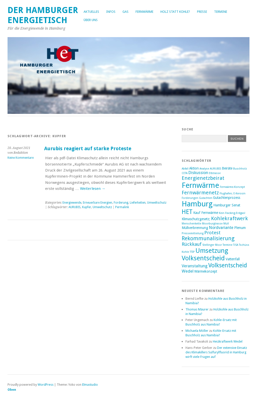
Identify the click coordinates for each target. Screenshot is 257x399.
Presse (202, 12)
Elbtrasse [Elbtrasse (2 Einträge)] (215, 173)
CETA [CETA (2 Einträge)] (184, 173)
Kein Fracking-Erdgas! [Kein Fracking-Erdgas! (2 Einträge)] (232, 213)
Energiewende (71, 202)
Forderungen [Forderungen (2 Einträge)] (190, 198)
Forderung (121, 202)
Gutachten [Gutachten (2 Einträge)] (205, 198)
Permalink (122, 207)
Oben (12, 389)
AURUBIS (75, 207)
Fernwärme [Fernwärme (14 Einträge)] (200, 185)
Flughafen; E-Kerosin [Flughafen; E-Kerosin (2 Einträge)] (232, 193)
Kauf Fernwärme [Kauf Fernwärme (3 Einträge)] (205, 213)
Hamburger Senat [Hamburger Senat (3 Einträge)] (226, 205)
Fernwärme (144, 12)
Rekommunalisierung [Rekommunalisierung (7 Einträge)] (208, 238)
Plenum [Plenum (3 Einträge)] (240, 228)
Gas (125, 12)
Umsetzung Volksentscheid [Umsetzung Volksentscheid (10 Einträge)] (205, 254)
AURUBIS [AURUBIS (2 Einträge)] (215, 168)
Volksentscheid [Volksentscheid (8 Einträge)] (227, 265)
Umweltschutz (156, 202)
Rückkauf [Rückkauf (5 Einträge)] (192, 244)
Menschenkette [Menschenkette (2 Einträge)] (191, 223)
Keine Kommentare (21, 157)
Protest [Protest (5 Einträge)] (212, 232)
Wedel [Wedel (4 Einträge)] (188, 271)
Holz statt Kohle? (175, 12)
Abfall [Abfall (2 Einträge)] (185, 168)
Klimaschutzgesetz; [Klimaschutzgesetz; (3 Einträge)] (196, 219)
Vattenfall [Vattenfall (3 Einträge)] (233, 259)
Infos (110, 12)
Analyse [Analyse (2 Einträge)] (204, 168)
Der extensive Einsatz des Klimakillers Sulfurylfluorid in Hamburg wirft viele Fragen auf (216, 352)
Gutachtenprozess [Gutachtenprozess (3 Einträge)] (226, 198)
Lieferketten (138, 202)
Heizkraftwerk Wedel (227, 341)
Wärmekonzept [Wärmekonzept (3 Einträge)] (205, 271)
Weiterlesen (92, 188)
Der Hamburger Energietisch (43, 15)
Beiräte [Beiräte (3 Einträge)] (227, 168)
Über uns (91, 20)
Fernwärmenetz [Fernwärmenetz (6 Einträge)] (200, 193)
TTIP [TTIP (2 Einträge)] (192, 252)
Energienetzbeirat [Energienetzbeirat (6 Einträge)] (203, 178)
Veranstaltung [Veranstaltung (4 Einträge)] (195, 266)
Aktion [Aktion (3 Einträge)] (194, 168)
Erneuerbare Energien (97, 202)
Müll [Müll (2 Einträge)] (226, 223)
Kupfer (86, 207)
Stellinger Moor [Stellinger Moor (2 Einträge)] (212, 245)
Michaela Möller (196, 331)
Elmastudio (90, 384)
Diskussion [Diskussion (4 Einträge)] (198, 172)
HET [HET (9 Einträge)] (187, 211)
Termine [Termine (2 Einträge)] (227, 245)
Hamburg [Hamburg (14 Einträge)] (197, 204)
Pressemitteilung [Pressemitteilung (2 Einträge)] (193, 233)
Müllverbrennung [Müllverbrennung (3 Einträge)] (195, 228)
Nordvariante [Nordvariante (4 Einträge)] (221, 227)
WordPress (45, 384)
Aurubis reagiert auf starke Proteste (87, 148)
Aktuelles (91, 12)
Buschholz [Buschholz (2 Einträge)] (240, 168)
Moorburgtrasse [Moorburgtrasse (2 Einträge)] (212, 223)
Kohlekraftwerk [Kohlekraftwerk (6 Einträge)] (229, 218)
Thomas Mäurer (197, 309)
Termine (220, 12)
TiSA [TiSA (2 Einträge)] (235, 245)
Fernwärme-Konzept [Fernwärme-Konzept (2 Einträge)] (232, 187)
